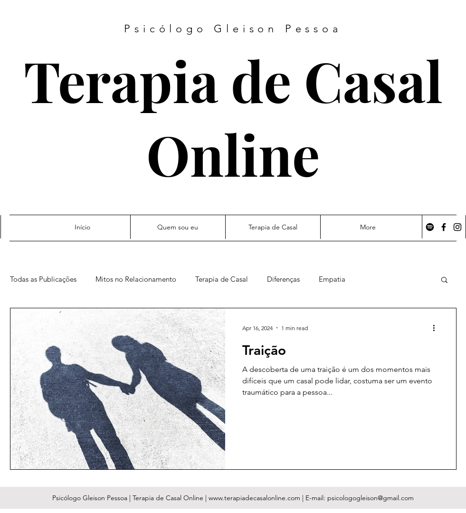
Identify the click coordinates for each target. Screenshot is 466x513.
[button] (444, 280)
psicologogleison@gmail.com (370, 498)
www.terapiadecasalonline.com (254, 498)
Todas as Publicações (43, 279)
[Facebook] (443, 227)
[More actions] (437, 327)
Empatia (332, 279)
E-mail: (316, 498)
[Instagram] (457, 227)
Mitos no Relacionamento (135, 279)
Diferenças (283, 279)
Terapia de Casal (233, 80)
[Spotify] (430, 227)
